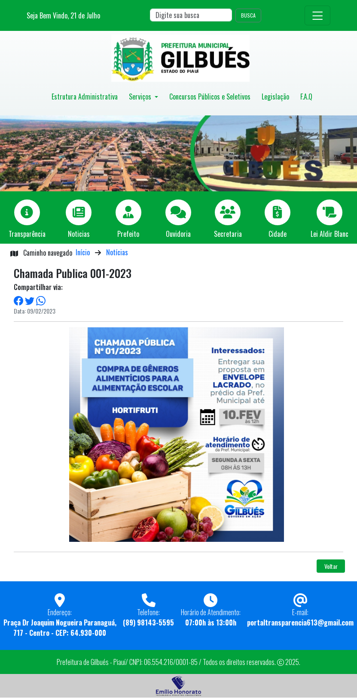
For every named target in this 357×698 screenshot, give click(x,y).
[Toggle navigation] (317, 16)
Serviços (141, 96)
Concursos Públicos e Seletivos (209, 96)
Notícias (117, 252)
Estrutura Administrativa (85, 96)
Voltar (331, 566)
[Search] (191, 15)
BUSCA (248, 15)
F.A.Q (306, 96)
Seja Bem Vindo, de (63, 15)
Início (83, 252)
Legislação (275, 96)
